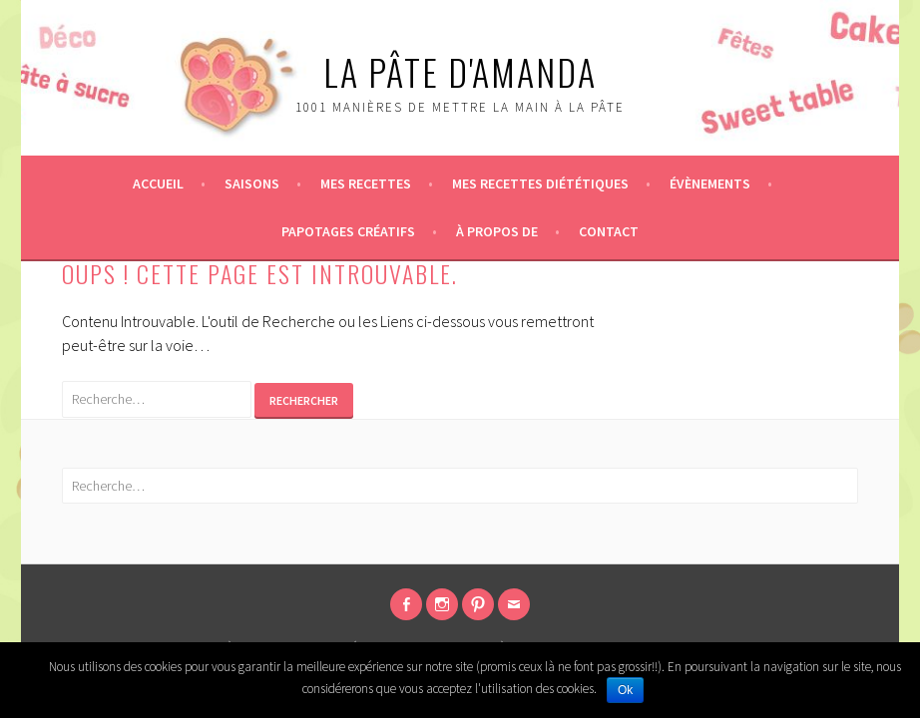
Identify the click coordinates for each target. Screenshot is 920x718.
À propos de (497, 231)
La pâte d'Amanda (460, 71)
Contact (609, 231)
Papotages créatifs (348, 231)
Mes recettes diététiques (540, 183)
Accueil (158, 183)
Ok (625, 690)
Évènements (710, 183)
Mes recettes (365, 183)
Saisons (252, 183)
